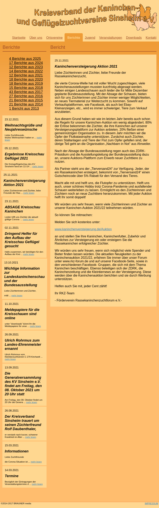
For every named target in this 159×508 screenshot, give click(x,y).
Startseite (19, 37)
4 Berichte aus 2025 (25, 59)
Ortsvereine (54, 37)
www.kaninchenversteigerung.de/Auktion (83, 229)
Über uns (36, 37)
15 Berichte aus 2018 (26, 88)
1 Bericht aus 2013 (24, 108)
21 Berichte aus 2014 (26, 104)
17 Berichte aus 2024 (26, 63)
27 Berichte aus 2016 (26, 96)
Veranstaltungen (110, 37)
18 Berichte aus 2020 (26, 79)
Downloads (134, 37)
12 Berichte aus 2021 (26, 75)
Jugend (90, 37)
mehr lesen (37, 166)
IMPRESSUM (151, 503)
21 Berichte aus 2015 (26, 100)
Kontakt (151, 37)
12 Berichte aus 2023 (26, 67)
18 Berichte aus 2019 (26, 84)
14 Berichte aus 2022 (26, 71)
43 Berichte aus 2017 (26, 92)
